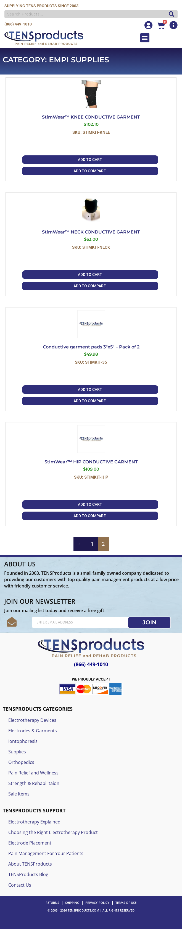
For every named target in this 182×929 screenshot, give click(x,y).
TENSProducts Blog (28, 874)
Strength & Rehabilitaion (33, 783)
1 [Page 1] (92, 544)
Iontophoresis (23, 741)
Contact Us (19, 885)
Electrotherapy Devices (32, 720)
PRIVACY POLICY (97, 902)
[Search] (170, 14)
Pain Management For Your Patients (45, 853)
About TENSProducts (30, 864)
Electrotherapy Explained (34, 822)
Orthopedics (21, 762)
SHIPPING (72, 902)
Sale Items (19, 794)
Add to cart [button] (90, 159)
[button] (144, 37)
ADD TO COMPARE (89, 171)
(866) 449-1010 (18, 24)
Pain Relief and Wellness (33, 773)
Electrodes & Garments (32, 731)
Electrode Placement (29, 843)
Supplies (17, 752)
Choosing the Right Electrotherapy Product (53, 832)
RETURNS (52, 902)
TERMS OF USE (125, 902)
